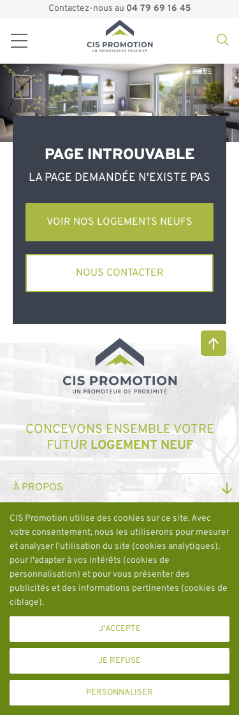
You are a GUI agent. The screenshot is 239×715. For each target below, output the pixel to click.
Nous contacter (120, 273)
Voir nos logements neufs (119, 222)
